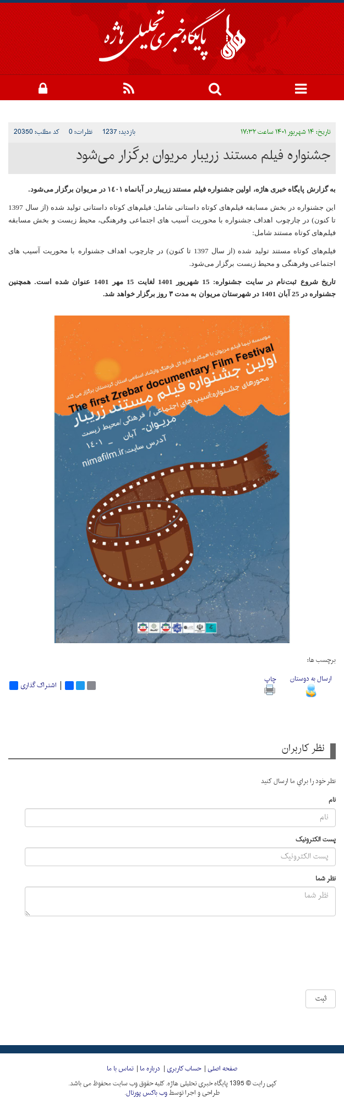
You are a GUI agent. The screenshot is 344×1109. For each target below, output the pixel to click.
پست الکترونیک (316, 840)
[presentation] (241, 957)
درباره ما (150, 1068)
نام (332, 800)
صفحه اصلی (222, 1068)
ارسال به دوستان (311, 684)
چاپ (270, 684)
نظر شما (325, 879)
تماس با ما (120, 1068)
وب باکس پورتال (146, 1093)
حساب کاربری (184, 1068)
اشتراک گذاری (33, 685)
